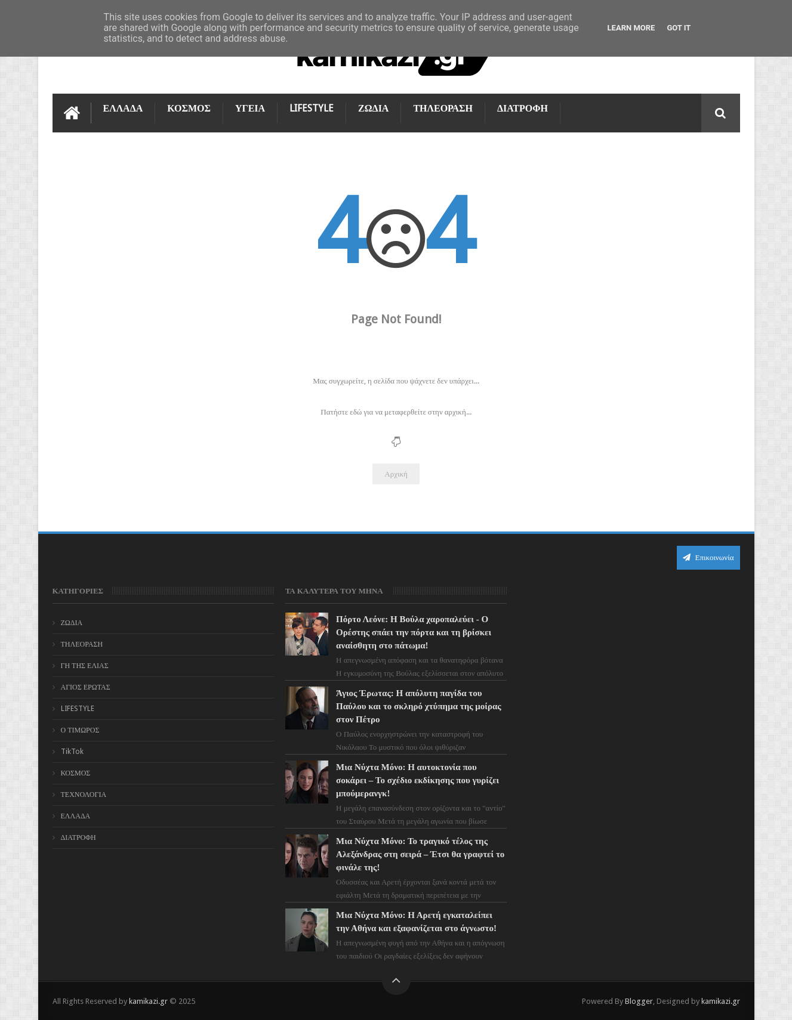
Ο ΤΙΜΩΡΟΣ (80, 730)
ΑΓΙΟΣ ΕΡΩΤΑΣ (85, 687)
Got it (679, 27)
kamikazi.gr (148, 1001)
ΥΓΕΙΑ (250, 108)
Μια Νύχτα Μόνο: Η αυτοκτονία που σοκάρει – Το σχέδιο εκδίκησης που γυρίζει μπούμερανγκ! (417, 780)
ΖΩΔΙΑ (373, 108)
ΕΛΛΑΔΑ (123, 108)
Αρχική (396, 473)
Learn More (631, 27)
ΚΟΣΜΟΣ (189, 108)
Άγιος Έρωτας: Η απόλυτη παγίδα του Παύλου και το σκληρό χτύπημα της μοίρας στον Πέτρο (418, 706)
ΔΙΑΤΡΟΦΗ (522, 108)
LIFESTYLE (311, 108)
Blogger (639, 1001)
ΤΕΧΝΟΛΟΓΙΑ (84, 794)
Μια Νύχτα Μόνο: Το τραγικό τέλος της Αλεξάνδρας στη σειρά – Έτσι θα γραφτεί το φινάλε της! (420, 854)
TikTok (72, 751)
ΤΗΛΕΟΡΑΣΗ (443, 108)
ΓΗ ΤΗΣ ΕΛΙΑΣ (85, 666)
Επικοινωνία (708, 557)
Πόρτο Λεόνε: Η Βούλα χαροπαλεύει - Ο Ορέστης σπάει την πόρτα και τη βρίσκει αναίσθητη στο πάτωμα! (413, 632)
